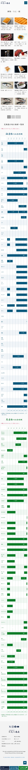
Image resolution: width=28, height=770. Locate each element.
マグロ (2, 316)
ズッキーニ (3, 622)
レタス (2, 627)
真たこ (2, 305)
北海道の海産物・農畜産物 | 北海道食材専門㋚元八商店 (14, 757)
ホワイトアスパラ (2, 438)
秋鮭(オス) (2, 338)
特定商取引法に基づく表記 (8, 743)
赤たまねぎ (3, 512)
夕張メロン (2, 461)
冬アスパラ (3, 450)
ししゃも (2, 372)
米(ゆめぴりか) (3, 673)
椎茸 (2, 544)
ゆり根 (2, 645)
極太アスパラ (2, 444)
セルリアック (3, 611)
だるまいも (3, 549)
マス (2, 362)
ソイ (2, 244)
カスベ (2, 300)
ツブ (2, 172)
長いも (2, 617)
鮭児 (2, 321)
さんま (2, 378)
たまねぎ (2, 500)
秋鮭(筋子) (2, 350)
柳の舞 (2, 250)
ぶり (2, 222)
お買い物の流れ (17, 741)
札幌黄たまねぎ (2, 506)
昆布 (2, 406)
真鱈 (2, 255)
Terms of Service (16, 753)
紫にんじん (3, 528)
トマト (2, 473)
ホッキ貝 (2, 178)
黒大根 (2, 578)
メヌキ (2, 272)
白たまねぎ (3, 517)
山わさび (2, 539)
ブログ (3, 741)
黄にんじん (3, 522)
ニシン (2, 367)
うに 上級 (2, 143)
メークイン (3, 484)
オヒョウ (2, 294)
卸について (16, 739)
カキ (2, 188)
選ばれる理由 (17, 736)
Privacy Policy (8, 753)
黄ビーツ (2, 589)
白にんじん (3, 533)
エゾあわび (2, 206)
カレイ (2, 239)
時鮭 (2, 332)
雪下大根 (2, 656)
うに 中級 (2, 161)
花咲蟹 (2, 217)
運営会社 (4, 746)
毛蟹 (2, 212)
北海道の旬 (4, 736)
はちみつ (2, 696)
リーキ (2, 600)
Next (18, 116)
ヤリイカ (2, 228)
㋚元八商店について (6, 739)
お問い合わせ (17, 743)
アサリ (2, 183)
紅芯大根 (2, 567)
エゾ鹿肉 (2, 702)
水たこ (2, 310)
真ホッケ (2, 266)
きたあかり (3, 489)
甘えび (2, 383)
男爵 (2, 478)
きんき (2, 277)
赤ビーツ (2, 583)
